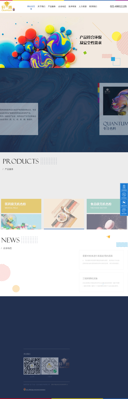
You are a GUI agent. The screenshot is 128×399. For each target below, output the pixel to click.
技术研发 (72, 6)
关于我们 (41, 6)
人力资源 (83, 6)
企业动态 (62, 6)
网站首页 (31, 6)
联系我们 (93, 6)
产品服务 (52, 6)
